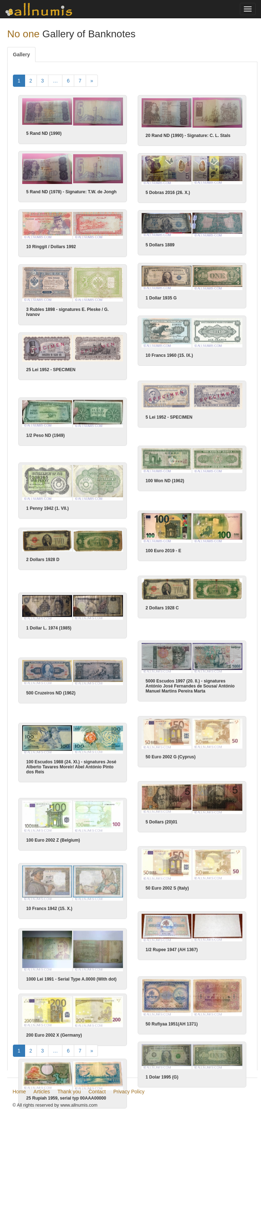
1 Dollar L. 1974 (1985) (49, 629)
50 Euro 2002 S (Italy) (167, 890)
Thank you (69, 1180)
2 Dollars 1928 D (43, 560)
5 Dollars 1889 (160, 245)
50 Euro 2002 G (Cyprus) (170, 758)
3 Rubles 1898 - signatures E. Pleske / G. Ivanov (68, 312)
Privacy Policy (128, 1180)
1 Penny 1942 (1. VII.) (48, 509)
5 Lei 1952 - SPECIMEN (168, 417)
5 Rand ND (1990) (44, 133)
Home (19, 1180)
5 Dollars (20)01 (161, 824)
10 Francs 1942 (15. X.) (49, 910)
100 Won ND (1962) (164, 481)
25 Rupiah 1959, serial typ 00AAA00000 (66, 1100)
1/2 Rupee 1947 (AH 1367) (172, 951)
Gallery (21, 54)
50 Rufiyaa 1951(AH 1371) (172, 1026)
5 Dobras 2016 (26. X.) (168, 192)
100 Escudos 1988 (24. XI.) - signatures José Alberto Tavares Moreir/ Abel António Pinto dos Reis (71, 768)
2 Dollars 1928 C (162, 609)
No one (23, 33)
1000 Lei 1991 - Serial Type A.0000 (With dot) (71, 981)
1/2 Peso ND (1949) (46, 436)
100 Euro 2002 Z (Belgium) (53, 842)
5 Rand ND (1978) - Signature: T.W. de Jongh (71, 192)
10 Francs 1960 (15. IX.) (169, 355)
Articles (41, 1180)
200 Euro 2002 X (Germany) (54, 1037)
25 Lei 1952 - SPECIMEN (51, 369)
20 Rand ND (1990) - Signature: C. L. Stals (188, 135)
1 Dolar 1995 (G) (162, 1079)
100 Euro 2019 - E (163, 551)
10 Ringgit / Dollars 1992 (51, 247)
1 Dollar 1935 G (160, 298)
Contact (97, 1180)
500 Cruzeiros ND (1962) (51, 694)
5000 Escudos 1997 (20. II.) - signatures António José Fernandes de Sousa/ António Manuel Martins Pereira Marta (189, 688)
